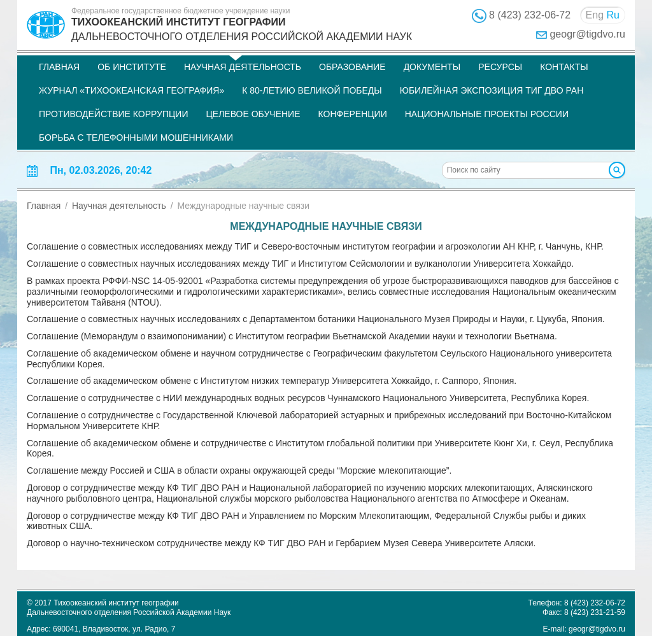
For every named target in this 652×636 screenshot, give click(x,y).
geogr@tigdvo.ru (587, 34)
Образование (352, 67)
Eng (595, 15)
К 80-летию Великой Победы (312, 90)
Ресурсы (500, 67)
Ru (613, 15)
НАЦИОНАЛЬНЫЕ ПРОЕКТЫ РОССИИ (487, 114)
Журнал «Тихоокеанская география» (131, 90)
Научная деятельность (242, 67)
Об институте (131, 67)
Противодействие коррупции (113, 114)
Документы (432, 67)
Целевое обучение (253, 114)
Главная (59, 67)
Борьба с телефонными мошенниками (136, 137)
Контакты (564, 67)
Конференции (352, 114)
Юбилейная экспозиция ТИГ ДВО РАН (492, 90)
